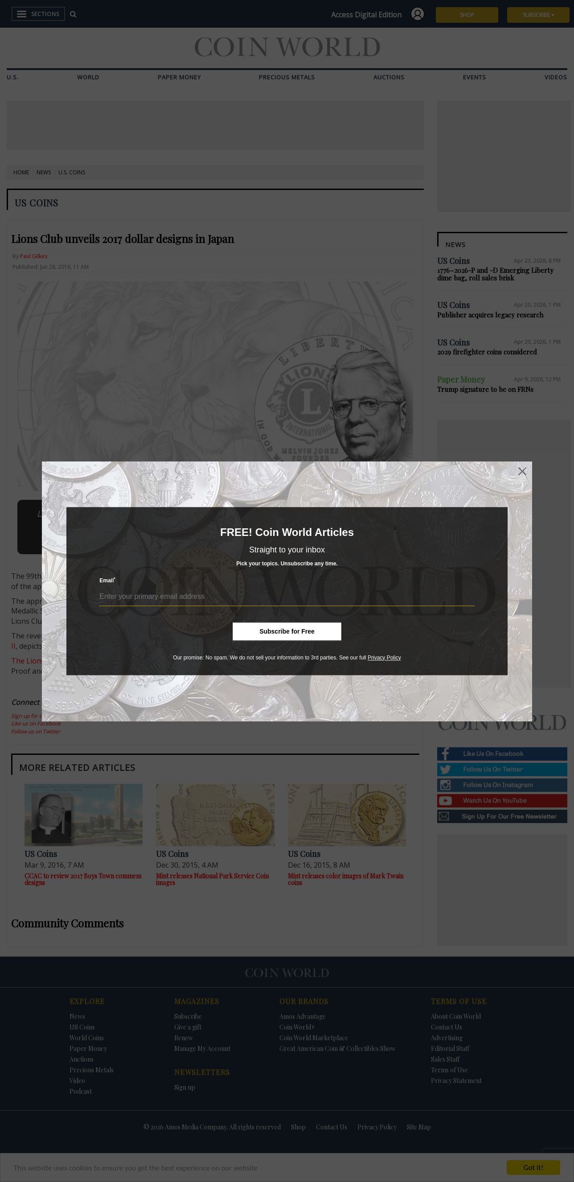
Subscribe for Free (287, 631)
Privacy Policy (384, 658)
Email (107, 580)
